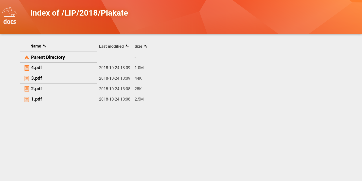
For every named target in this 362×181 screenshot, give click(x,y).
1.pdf (36, 99)
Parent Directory (48, 57)
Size (139, 46)
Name (35, 46)
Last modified (111, 46)
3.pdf (36, 78)
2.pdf (36, 88)
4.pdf (36, 67)
